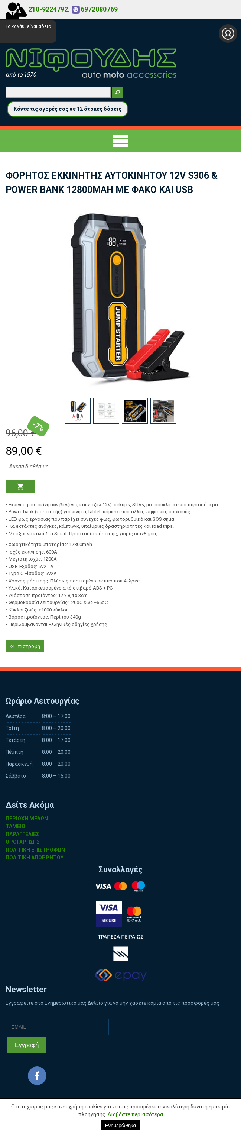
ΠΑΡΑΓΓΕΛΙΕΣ (22, 834)
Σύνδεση (228, 33)
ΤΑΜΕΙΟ (15, 826)
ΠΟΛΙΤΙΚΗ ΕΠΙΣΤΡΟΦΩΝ (35, 850)
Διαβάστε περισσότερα (135, 1114)
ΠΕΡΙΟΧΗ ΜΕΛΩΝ (27, 819)
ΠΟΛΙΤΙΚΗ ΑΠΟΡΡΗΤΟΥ (34, 858)
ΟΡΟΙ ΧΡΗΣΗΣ (23, 842)
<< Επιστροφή (24, 646)
